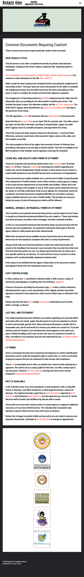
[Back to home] (24, 3)
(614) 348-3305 (43, 419)
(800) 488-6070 (34, 396)
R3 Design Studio (15, 564)
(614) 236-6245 (52, 393)
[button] (80, 3)
